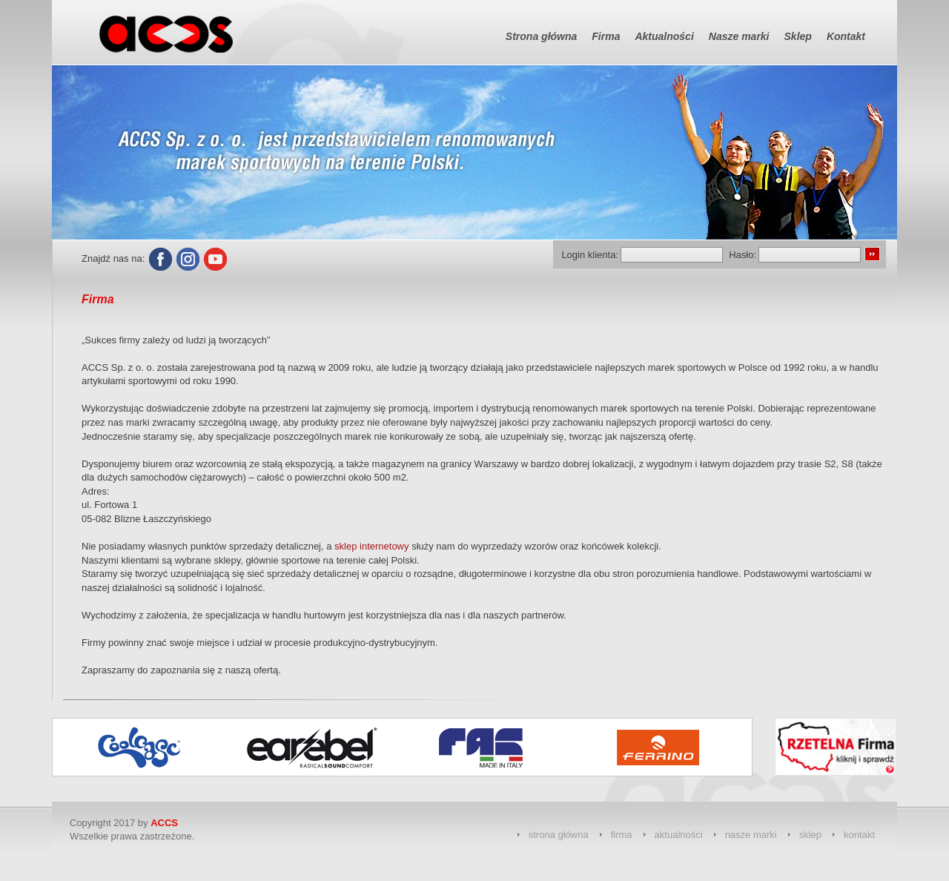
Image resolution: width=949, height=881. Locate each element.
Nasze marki (739, 36)
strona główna (559, 834)
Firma (606, 36)
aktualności (679, 834)
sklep (810, 834)
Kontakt (846, 36)
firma (621, 834)
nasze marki (751, 834)
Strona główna (541, 36)
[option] (150, 747)
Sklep (798, 36)
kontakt (859, 834)
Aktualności (664, 36)
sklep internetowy (371, 546)
